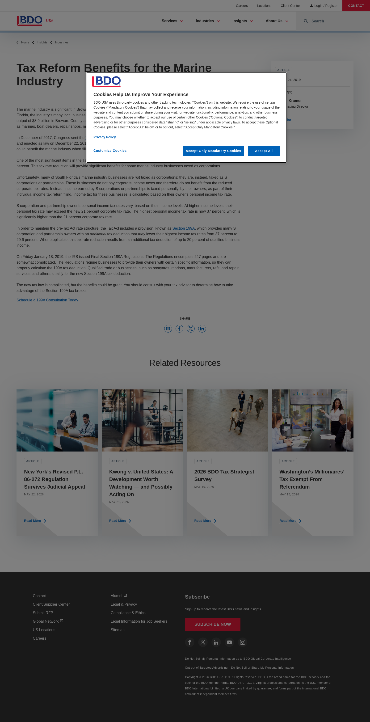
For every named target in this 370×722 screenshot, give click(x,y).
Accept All (264, 151)
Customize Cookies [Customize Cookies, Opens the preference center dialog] (110, 150)
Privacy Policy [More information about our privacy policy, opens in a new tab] (104, 137)
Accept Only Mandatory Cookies (213, 151)
